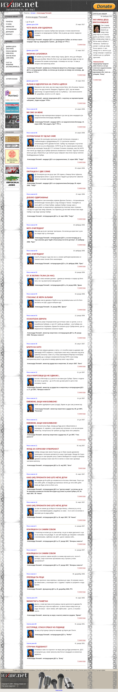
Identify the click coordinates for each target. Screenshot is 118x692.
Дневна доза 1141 (32, 81)
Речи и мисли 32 (32, 372)
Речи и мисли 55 (32, 272)
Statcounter (58, 690)
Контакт (9, 34)
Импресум (10, 27)
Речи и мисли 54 (32, 315)
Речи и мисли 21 (32, 445)
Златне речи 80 (31, 624)
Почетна (9, 21)
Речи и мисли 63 (32, 194)
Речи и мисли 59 (32, 225)
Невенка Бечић (98, 62)
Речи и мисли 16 (32, 474)
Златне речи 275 (32, 598)
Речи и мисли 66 (32, 168)
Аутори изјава (12, 79)
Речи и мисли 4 (31, 574)
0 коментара (82, 44)
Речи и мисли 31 (32, 398)
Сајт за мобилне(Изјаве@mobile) (12, 65)
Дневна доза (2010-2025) (51, 670)
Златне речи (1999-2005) (87, 670)
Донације (10, 32)
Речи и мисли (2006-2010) (69, 670)
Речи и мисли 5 (31, 526)
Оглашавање (11, 29)
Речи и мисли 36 (32, 344)
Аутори (33, 13)
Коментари (82, 468)
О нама (9, 24)
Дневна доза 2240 (32, 24)
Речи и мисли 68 (32, 109)
